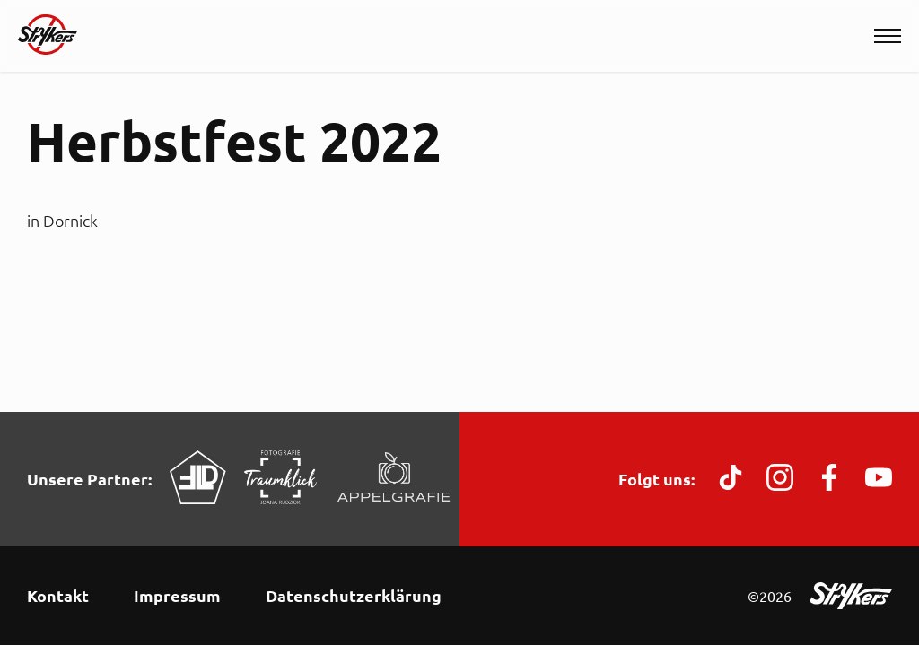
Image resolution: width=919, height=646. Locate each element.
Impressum (177, 595)
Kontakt (58, 595)
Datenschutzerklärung (354, 595)
